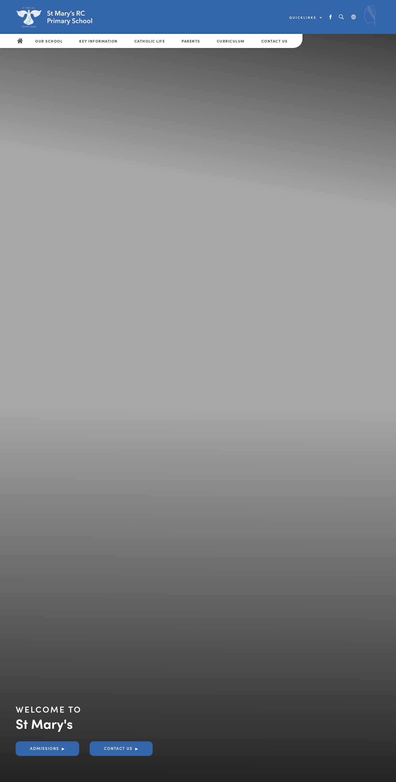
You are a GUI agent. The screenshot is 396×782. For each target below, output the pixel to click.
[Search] (341, 17)
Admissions (44, 748)
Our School (49, 41)
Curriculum (231, 41)
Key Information (98, 41)
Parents (191, 41)
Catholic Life (149, 41)
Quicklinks (305, 17)
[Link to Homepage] (61, 17)
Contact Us (274, 41)
